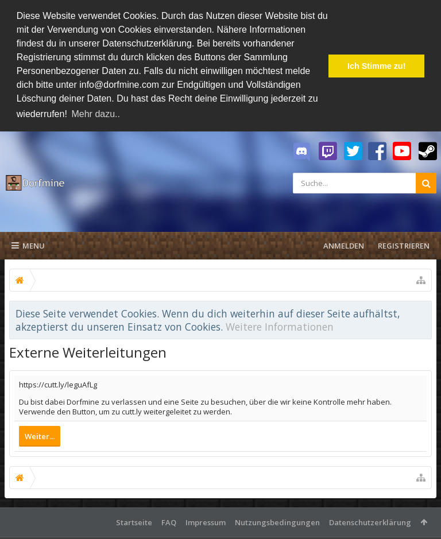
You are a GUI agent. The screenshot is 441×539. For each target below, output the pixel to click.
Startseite (134, 520)
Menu (28, 244)
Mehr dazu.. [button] (95, 114)
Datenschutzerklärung (370, 520)
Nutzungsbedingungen (277, 520)
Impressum (205, 520)
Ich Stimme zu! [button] (376, 66)
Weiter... (40, 434)
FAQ (168, 520)
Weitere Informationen (280, 324)
